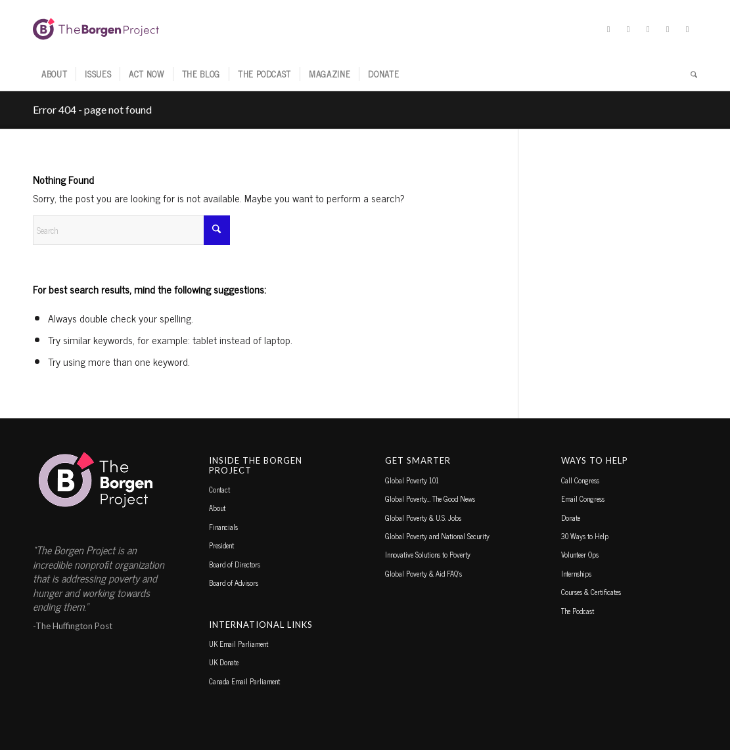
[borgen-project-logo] (96, 29)
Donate (570, 517)
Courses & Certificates (591, 592)
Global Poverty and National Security (437, 536)
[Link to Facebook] (628, 29)
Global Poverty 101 (412, 480)
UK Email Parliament (238, 644)
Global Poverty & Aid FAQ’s (423, 573)
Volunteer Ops (580, 554)
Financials (223, 527)
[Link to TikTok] (667, 29)
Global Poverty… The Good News (430, 498)
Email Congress (583, 498)
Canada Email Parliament (244, 681)
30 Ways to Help (584, 536)
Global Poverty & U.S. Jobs (423, 517)
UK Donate (224, 662)
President (221, 545)
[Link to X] (608, 29)
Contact (219, 489)
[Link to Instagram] (648, 29)
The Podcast (577, 611)
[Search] (689, 74)
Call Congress (580, 480)
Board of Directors (234, 564)
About (217, 508)
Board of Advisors (233, 582)
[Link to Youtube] (687, 29)
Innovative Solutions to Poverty (427, 554)
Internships (576, 573)
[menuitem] (54, 74)
